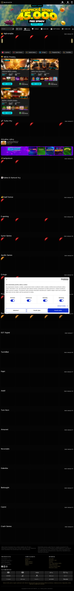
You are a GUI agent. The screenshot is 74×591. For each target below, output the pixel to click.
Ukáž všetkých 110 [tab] (68, 236)
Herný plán (51, 558)
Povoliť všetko (58, 310)
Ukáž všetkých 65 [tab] (68, 352)
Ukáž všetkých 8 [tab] (69, 526)
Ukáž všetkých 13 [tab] (69, 507)
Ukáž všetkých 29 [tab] (68, 391)
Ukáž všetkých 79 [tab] (68, 197)
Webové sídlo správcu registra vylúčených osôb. (13, 583)
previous (2, 41)
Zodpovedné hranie (53, 564)
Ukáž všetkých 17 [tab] (68, 430)
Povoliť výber (37, 310)
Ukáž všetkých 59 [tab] (68, 34)
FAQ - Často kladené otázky (55, 563)
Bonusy (26, 560)
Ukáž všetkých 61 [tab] (68, 255)
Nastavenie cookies (53, 567)
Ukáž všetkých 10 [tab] (68, 410)
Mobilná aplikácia (29, 561)
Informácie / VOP (53, 560)
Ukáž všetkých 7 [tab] (69, 333)
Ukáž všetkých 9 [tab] (69, 121)
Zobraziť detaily (61, 305)
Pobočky (51, 561)
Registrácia (27, 558)
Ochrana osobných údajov (54, 566)
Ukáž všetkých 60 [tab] (68, 217)
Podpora (27, 564)
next (72, 41)
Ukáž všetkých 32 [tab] (68, 275)
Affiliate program (28, 563)
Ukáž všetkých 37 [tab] (68, 372)
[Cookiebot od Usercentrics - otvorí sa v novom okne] (62, 279)
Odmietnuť (16, 310)
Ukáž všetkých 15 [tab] (69, 158)
